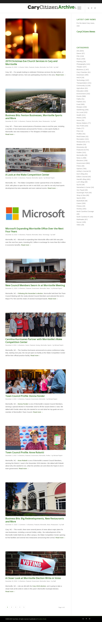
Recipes (79, 107)
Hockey (38, 345)
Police (79, 166)
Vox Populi (80, 190)
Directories (80, 147)
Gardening (80, 110)
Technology (46, 234)
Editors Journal (82, 176)
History (79, 118)
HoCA (79, 77)
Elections (22, 288)
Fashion (79, 102)
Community (81, 85)
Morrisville (43, 67)
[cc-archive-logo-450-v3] (51, 8)
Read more (60, 75)
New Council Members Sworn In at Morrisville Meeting (35, 285)
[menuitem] (74, 8)
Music (79, 59)
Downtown (80, 75)
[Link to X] (88, 8)
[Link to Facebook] (91, 8)
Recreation (81, 139)
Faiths (26, 67)
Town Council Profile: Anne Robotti (24, 452)
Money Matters (82, 123)
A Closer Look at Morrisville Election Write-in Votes (33, 578)
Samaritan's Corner (84, 187)
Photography (81, 64)
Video (79, 225)
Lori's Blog (80, 182)
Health (79, 115)
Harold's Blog (81, 179)
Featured (31, 67)
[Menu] (79, 8)
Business (22, 121)
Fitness (79, 206)
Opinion (79, 168)
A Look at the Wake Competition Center (27, 174)
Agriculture (80, 88)
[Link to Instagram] (95, 8)
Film (78, 56)
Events (22, 67)
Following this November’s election (30, 293)
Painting (79, 61)
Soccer (79, 222)
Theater (79, 67)
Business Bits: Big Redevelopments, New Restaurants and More (34, 520)
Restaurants (46, 121)
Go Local (80, 112)
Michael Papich (50, 178)
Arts (78, 51)
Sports (40, 178)
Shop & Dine (81, 195)
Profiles (48, 455)
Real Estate (81, 136)
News (40, 121)
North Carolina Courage (85, 211)
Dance (79, 53)
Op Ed (79, 184)
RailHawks (80, 219)
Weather (80, 144)
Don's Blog (80, 174)
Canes (27, 345)
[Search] (74, 8)
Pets (78, 131)
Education (80, 91)
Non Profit (49, 67)
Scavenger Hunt (82, 192)
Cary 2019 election (39, 586)
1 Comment (21, 524)
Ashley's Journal (82, 171)
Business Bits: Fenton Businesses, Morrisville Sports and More (33, 117)
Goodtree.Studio (42, 619)
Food (78, 104)
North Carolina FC (83, 217)
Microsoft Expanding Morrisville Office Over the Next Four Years (34, 230)
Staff (57, 67)
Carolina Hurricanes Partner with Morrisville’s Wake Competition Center (33, 341)
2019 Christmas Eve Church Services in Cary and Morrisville (31, 63)
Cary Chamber (82, 72)
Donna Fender (23, 404)
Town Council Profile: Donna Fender (25, 395)
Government (35, 288)
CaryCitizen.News (86, 31)
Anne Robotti (22, 460)
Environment (81, 94)
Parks (79, 128)
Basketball (80, 201)
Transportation (82, 83)
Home (79, 120)
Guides (37, 67)
